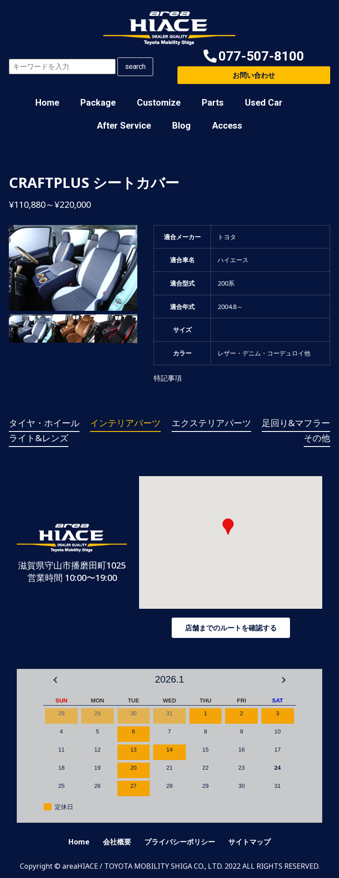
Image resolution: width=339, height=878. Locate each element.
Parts (213, 102)
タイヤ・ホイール (44, 423)
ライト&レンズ (38, 438)
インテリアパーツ (125, 423)
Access (227, 125)
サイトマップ (249, 842)
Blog (181, 125)
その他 (317, 438)
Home (47, 102)
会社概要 (117, 842)
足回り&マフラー (296, 423)
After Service (124, 125)
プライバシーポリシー (179, 842)
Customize (159, 102)
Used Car (263, 102)
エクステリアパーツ (211, 423)
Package (98, 102)
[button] (253, 56)
